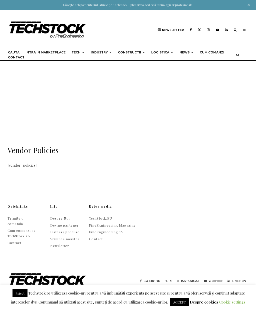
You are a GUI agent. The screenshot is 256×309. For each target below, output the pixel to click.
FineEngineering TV (106, 232)
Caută (14, 52)
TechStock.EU (100, 218)
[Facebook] (191, 30)
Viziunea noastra (65, 239)
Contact (16, 57)
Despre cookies (204, 302)
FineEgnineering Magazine (112, 225)
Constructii (129, 52)
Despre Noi (60, 218)
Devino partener (64, 225)
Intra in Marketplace (46, 52)
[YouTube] (217, 30)
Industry (99, 52)
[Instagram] (208, 30)
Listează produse (65, 232)
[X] (199, 30)
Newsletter (59, 246)
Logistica (160, 52)
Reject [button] (20, 293)
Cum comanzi (212, 52)
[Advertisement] (128, 98)
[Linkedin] (226, 30)
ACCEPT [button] (179, 302)
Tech (76, 52)
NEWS (185, 52)
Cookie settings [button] (232, 302)
